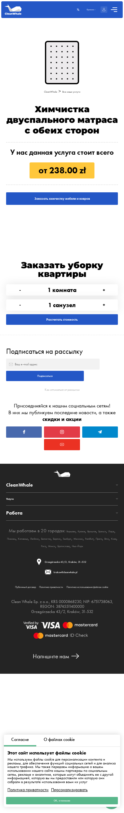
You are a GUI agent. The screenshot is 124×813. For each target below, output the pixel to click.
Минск (54, 658)
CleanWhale (43, 91)
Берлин (37, 650)
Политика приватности (28, 783)
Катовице (87, 643)
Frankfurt (91, 650)
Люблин (106, 643)
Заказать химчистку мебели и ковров (62, 207)
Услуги (13, 602)
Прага (107, 650)
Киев (30, 658)
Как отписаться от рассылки (62, 459)
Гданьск (35, 643)
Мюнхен (72, 650)
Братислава (74, 658)
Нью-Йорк (99, 658)
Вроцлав (17, 643)
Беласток (19, 650)
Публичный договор (36, 709)
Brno (19, 658)
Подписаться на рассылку (44, 397)
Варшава (82, 636)
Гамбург (54, 650)
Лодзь (51, 643)
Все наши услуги (76, 91)
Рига (41, 658)
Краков (100, 636)
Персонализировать (69, 783)
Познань (67, 643)
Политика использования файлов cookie (61, 722)
